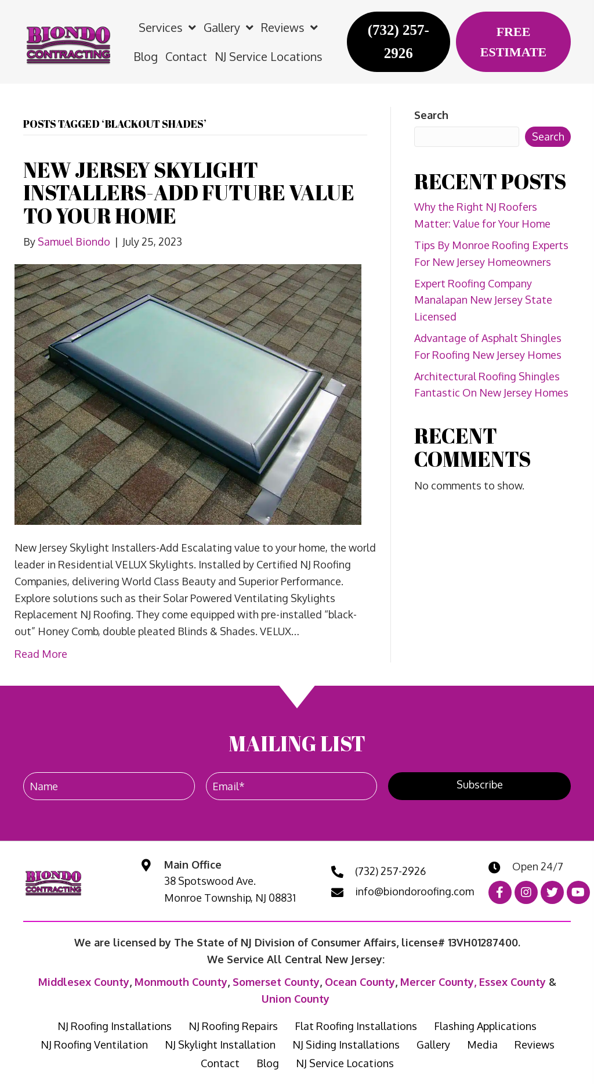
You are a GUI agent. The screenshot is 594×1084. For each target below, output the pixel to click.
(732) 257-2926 (390, 871)
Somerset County (276, 981)
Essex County (512, 981)
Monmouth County (181, 981)
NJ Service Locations (345, 1063)
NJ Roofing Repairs (233, 1026)
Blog (267, 1063)
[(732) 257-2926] (398, 42)
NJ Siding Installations (346, 1044)
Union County (295, 998)
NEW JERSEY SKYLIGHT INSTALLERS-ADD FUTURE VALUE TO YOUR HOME (188, 192)
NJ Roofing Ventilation (94, 1044)
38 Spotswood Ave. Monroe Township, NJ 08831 (230, 889)
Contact (220, 1063)
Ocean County (360, 981)
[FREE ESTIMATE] (513, 42)
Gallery (433, 1044)
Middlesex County (83, 981)
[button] (479, 786)
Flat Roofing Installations (356, 1026)
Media (482, 1044)
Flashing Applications (485, 1026)
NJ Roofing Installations (114, 1026)
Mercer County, (439, 981)
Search (431, 115)
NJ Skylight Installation (220, 1044)
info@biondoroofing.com (414, 891)
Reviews (535, 1044)
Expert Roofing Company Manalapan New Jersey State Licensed (483, 300)
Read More (41, 653)
